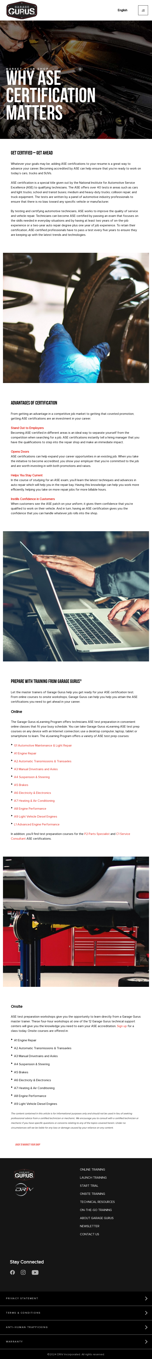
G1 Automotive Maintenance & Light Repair (43, 745)
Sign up (122, 1026)
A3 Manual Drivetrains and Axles (36, 769)
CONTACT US (89, 1234)
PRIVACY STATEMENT (22, 1298)
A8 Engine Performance (30, 809)
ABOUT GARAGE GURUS (97, 1218)
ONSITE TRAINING (92, 1193)
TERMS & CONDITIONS (23, 1312)
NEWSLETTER (89, 1226)
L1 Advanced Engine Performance (37, 824)
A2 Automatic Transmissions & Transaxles (42, 761)
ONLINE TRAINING (92, 1169)
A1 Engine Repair (25, 753)
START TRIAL (89, 1185)
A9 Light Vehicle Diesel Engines (35, 817)
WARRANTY (14, 1341)
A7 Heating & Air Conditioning (34, 801)
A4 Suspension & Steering (32, 777)
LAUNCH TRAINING (93, 1177)
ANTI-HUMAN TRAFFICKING (27, 1327)
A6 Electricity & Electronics (32, 793)
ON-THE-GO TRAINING (96, 1210)
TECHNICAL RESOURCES (97, 1202)
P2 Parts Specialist (97, 834)
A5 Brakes (21, 785)
